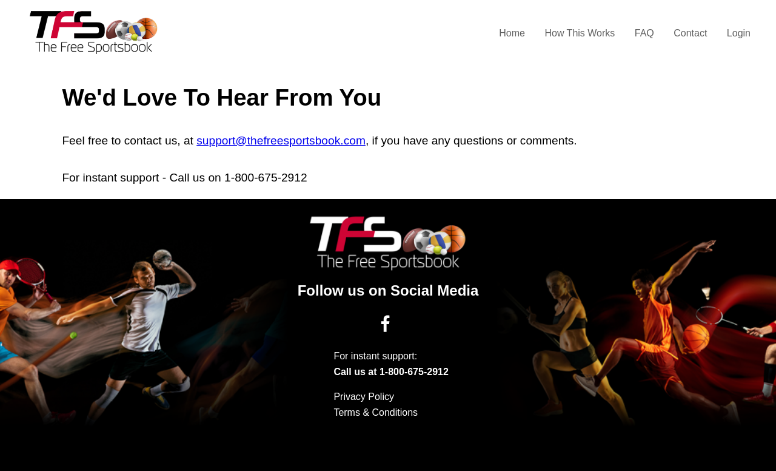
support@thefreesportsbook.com (281, 140)
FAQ (644, 33)
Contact (690, 33)
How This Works (579, 33)
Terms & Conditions (375, 412)
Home (512, 33)
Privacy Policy (363, 396)
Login (739, 33)
